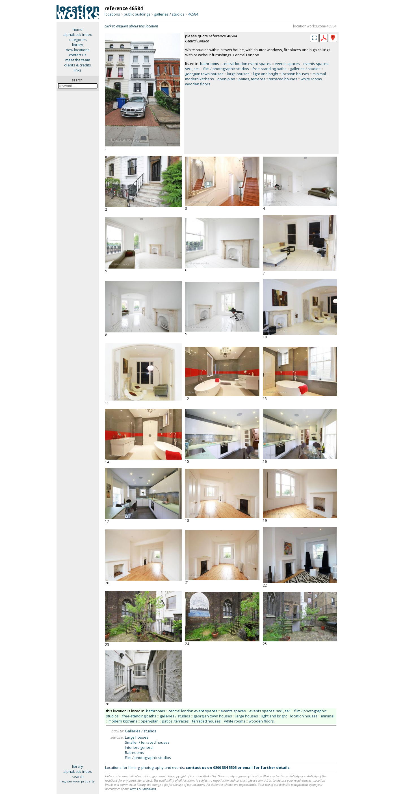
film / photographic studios (226, 68)
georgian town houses (204, 73)
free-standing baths (269, 68)
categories (78, 39)
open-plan (226, 78)
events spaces (287, 63)
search (78, 776)
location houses (295, 73)
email (247, 767)
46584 (193, 14)
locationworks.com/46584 (314, 26)
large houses (238, 73)
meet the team (77, 59)
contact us (77, 54)
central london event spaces (246, 63)
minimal (319, 73)
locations (112, 14)
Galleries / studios (140, 731)
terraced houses (283, 78)
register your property (77, 781)
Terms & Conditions (143, 789)
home (78, 29)
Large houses (136, 737)
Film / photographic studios (148, 757)
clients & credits (77, 65)
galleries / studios (169, 14)
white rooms (311, 78)
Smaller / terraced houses (147, 742)
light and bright (265, 73)
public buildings (137, 14)
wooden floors (197, 83)
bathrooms (209, 63)
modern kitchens (199, 78)
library (77, 44)
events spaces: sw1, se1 (270, 710)
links (78, 70)
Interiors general (139, 747)
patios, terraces (252, 78)
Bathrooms (134, 752)
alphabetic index (77, 34)
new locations (78, 49)
